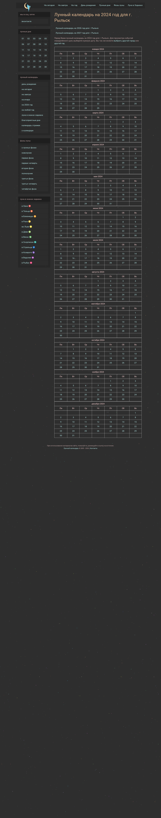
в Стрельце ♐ (28, 247)
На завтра (63, 5)
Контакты (93, 448)
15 (45, 49)
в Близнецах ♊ (29, 216)
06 (23, 44)
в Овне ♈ (26, 206)
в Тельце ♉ (27, 211)
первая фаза (28, 158)
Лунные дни (104, 5)
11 (23, 49)
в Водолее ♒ (28, 257)
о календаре (27, 130)
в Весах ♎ (27, 237)
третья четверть (29, 183)
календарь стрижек (31, 125)
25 (45, 61)
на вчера (26, 99)
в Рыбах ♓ (27, 262)
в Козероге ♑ (28, 252)
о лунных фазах (29, 147)
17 (28, 55)
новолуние (27, 152)
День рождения (88, 5)
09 (40, 44)
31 (86, 76)
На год (74, 5)
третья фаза (27, 178)
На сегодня (49, 5)
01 (23, 38)
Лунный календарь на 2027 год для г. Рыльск (77, 33)
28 (34, 66)
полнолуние (27, 173)
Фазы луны (119, 5)
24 (40, 61)
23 (34, 61)
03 (34, 38)
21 (23, 61)
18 (34, 55)
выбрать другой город (124, 40)
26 (23, 66)
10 (45, 44)
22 (28, 61)
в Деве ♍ (26, 231)
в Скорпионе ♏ (29, 242)
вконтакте (26, 21)
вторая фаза (28, 168)
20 (45, 55)
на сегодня (27, 89)
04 (40, 38)
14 (40, 49)
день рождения (29, 84)
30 (45, 66)
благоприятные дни (31, 120)
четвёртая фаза (29, 188)
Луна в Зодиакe (135, 5)
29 (40, 66)
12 (28, 49)
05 (45, 38)
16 (23, 55)
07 (28, 44)
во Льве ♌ (27, 226)
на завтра (26, 94)
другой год (59, 43)
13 (34, 49)
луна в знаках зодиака (32, 115)
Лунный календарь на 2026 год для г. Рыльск (77, 28)
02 (28, 38)
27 (28, 66)
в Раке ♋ (26, 221)
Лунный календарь (71, 448)
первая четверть (29, 163)
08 (34, 44)
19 (40, 55)
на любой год (28, 109)
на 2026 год (27, 104)
